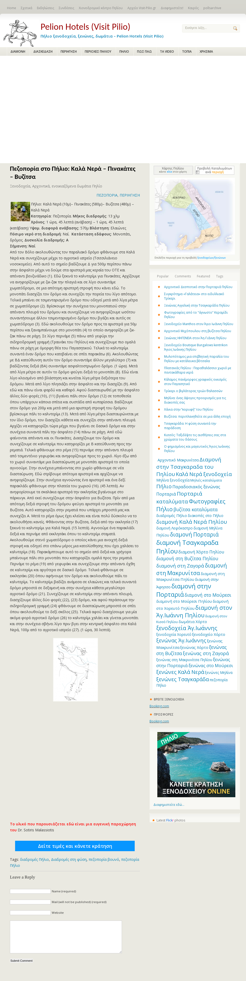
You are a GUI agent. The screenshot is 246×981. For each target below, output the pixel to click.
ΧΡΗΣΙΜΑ (206, 51)
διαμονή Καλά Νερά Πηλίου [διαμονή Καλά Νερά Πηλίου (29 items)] (191, 521)
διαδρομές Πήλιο (34, 859)
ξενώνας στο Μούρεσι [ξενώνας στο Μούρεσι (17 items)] (211, 665)
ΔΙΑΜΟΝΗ (17, 51)
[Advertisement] (49, 110)
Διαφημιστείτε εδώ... (168, 804)
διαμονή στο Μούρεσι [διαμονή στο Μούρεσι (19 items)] (208, 595)
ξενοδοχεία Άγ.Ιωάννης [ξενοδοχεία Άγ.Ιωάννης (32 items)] (186, 628)
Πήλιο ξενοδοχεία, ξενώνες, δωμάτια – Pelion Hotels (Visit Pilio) (107, 29)
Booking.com (159, 706)
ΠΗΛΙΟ (124, 51)
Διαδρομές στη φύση (69, 859)
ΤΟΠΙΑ (187, 51)
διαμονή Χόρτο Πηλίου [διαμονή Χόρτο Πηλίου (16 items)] (201, 552)
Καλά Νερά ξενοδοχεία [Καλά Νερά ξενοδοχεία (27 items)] (204, 474)
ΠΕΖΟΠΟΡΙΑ (107, 195)
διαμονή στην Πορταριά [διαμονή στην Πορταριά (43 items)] (183, 590)
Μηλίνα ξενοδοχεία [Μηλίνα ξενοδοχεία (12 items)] (173, 480)
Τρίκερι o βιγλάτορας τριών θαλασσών (193, 391)
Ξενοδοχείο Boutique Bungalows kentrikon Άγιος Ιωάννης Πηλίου (196, 347)
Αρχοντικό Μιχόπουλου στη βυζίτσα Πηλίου (197, 331)
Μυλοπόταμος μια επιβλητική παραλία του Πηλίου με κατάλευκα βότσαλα (196, 358)
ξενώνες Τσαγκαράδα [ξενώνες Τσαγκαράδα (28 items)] (182, 679)
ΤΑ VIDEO (167, 51)
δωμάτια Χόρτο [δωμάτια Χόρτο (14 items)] (193, 621)
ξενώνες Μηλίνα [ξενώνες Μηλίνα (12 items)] (218, 672)
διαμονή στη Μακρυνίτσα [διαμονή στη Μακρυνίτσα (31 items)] (191, 569)
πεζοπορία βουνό (104, 859)
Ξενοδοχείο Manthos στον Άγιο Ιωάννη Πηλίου (198, 324)
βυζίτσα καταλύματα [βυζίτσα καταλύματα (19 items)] (195, 509)
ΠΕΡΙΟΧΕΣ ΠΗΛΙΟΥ (98, 51)
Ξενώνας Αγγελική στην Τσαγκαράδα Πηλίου (197, 305)
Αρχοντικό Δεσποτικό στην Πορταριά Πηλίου (198, 287)
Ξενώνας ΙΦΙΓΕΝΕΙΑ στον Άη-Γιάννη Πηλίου (195, 338)
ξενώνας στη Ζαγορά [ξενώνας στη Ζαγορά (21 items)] (206, 653)
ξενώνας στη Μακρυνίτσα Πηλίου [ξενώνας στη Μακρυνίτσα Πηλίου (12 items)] (184, 659)
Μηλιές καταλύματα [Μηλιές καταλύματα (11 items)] (206, 480)
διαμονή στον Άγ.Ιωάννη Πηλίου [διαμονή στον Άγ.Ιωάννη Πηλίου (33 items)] (194, 611)
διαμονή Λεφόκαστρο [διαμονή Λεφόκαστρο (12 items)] (174, 528)
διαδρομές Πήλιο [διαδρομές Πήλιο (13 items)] (171, 515)
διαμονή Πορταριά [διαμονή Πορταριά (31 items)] (194, 534)
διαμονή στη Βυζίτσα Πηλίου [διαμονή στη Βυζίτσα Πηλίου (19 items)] (187, 558)
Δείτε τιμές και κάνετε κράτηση (75, 846)
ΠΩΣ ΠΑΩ (144, 51)
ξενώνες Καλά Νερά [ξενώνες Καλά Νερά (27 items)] (180, 671)
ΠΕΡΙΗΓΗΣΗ (69, 51)
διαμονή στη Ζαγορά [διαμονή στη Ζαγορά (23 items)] (180, 565)
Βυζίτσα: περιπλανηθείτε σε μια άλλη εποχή (197, 416)
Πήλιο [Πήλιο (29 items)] (164, 486)
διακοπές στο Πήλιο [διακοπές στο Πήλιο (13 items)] (205, 515)
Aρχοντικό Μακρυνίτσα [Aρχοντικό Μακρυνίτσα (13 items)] (178, 459)
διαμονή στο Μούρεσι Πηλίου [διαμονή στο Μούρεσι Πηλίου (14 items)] (184, 601)
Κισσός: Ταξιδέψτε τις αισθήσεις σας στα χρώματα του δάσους (195, 437)
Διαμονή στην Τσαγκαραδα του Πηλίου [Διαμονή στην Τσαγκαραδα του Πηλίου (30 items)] (188, 467)
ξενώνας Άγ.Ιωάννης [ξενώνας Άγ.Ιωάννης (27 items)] (181, 640)
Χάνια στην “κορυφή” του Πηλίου (188, 409)
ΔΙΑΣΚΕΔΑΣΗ (43, 51)
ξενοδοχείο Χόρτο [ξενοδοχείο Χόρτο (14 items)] (208, 634)
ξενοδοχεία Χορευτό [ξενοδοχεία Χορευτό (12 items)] (173, 634)
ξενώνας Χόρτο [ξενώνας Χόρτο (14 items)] (194, 647)
